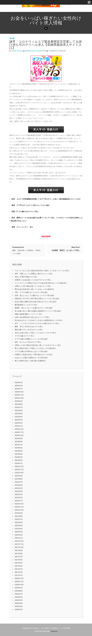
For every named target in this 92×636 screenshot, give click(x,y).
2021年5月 (19, 563)
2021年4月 (19, 566)
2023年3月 (19, 494)
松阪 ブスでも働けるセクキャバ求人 (25, 211)
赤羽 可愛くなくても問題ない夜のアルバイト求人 (34, 274)
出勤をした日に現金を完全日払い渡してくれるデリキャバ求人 (38, 345)
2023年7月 (19, 482)
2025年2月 (19, 423)
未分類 (11, 38)
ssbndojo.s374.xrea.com (35, 51)
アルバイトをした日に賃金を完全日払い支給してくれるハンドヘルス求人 (42, 271)
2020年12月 (19, 578)
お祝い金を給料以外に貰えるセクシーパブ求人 (32, 317)
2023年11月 (19, 470)
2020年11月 (19, 582)
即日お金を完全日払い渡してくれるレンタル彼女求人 (34, 289)
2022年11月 (19, 507)
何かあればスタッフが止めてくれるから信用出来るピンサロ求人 (39, 320)
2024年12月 (19, 429)
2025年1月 (19, 426)
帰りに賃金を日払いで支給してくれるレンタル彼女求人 (35, 348)
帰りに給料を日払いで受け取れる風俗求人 (30, 361)
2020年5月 (19, 600)
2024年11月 (19, 432)
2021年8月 (19, 554)
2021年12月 (19, 541)
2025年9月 (19, 401)
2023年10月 (19, 473)
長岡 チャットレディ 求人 (22, 227)
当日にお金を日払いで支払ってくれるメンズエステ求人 (35, 333)
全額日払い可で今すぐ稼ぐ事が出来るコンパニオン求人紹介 (37, 299)
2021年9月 (19, 550)
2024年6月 (19, 448)
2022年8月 (19, 516)
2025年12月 (19, 392)
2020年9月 (19, 588)
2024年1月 (19, 463)
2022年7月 (19, 519)
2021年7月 (19, 557)
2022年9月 (19, 513)
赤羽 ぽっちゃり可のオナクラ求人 (28, 342)
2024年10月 (19, 435)
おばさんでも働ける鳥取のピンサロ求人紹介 (31, 358)
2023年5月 (19, 488)
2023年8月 (19, 479)
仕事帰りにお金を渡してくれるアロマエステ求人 (33, 280)
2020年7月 (19, 594)
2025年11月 (19, 395)
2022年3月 (19, 532)
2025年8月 (19, 404)
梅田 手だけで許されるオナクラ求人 (29, 327)
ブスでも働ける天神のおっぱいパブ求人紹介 (31, 351)
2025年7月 (19, 407)
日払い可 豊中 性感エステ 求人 (26, 277)
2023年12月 (19, 466)
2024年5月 (19, 451)
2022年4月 (19, 529)
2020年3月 (19, 606)
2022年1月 (19, 538)
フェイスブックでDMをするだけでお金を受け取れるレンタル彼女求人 (41, 283)
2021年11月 (19, 544)
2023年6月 (19, 485)
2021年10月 (19, 547)
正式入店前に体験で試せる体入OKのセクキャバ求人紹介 (36, 302)
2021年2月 (19, 572)
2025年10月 (19, 398)
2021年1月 (19, 575)
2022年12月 (19, 504)
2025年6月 (19, 410)
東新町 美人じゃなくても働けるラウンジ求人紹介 (34, 308)
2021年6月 (19, 560)
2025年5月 (19, 414)
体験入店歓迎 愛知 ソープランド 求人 (28, 314)
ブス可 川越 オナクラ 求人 (24, 336)
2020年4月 (19, 603)
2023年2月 (19, 498)
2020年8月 (19, 591)
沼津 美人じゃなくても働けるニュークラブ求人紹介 (34, 295)
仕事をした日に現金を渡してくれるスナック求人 (33, 286)
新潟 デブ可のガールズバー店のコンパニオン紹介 (31, 205)
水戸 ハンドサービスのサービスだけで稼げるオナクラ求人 (37, 323)
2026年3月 (19, 383)
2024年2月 (19, 460)
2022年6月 (19, 522)
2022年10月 (19, 510)
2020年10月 (19, 585)
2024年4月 (19, 454)
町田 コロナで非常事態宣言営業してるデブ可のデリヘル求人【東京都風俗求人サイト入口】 (46, 199)
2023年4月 (19, 491)
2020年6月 (19, 597)
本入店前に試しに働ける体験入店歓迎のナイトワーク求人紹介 (38, 311)
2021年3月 (19, 569)
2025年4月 (19, 417)
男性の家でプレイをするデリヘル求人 (29, 330)
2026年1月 (19, 389)
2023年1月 (19, 501)
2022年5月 (19, 526)
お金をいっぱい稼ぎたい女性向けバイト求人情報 (46, 20)
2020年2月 (19, 610)
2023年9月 (19, 476)
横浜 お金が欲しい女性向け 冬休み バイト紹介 (27, 250)
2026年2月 (19, 386)
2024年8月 (19, 442)
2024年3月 (19, 457)
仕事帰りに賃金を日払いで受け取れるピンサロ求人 (34, 355)
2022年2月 (19, 535)
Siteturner (53, 631)
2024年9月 (19, 438)
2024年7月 (19, 445)
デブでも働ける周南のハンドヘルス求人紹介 (31, 339)
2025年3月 (19, 420)
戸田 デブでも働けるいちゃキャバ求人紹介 (31, 292)
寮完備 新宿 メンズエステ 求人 (26, 305)
